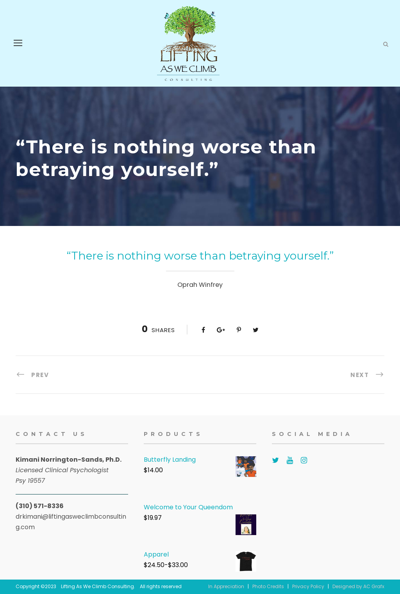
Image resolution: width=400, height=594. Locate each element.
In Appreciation (226, 586)
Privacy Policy (308, 586)
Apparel (156, 554)
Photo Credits (268, 586)
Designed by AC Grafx (358, 586)
